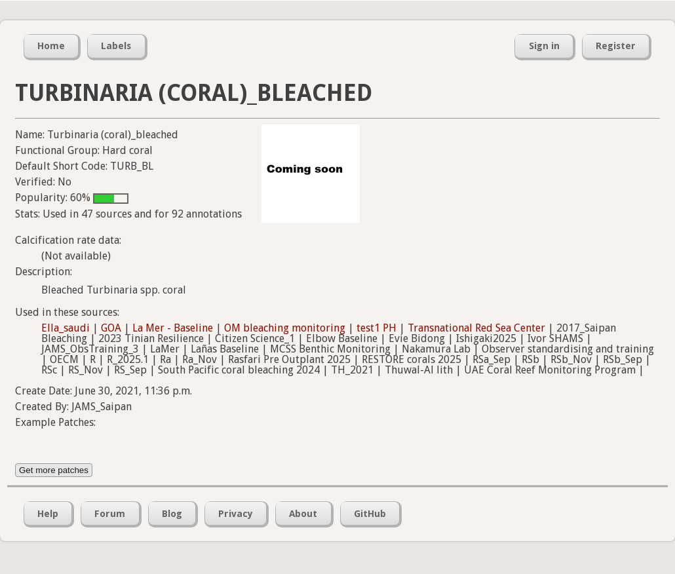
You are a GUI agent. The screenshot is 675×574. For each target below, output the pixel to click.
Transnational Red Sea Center (476, 328)
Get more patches (53, 470)
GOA (111, 328)
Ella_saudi (65, 328)
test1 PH (376, 328)
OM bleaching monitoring (284, 328)
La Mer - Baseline (172, 328)
